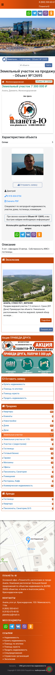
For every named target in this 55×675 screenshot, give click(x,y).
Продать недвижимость (15, 650)
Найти (48, 65)
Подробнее (45, 320)
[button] (27, 112)
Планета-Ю (44, 6)
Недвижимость (11, 637)
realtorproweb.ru (41, 670)
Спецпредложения (13, 653)
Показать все (46, 329)
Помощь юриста (12, 647)
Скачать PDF (12, 201)
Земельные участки (13, 59)
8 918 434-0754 (13, 196)
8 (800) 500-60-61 (47, 2)
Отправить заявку (27, 185)
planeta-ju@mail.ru (11, 614)
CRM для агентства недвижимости (32, 666)
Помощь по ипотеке (13, 644)
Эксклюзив (9, 659)
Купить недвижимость (15, 640)
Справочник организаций (16, 656)
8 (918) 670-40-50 (11, 611)
